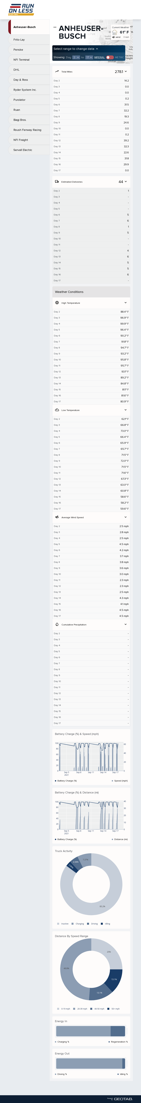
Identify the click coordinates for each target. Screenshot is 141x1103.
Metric (119, 57)
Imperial (99, 57)
